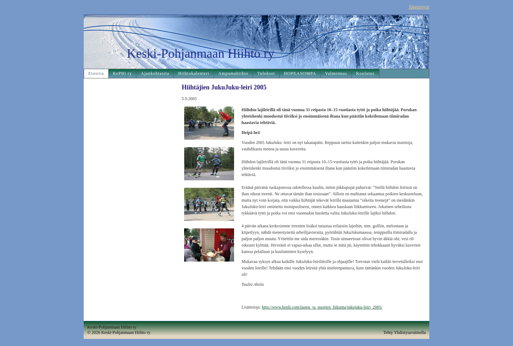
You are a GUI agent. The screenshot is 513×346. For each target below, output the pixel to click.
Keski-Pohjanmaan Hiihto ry (200, 53)
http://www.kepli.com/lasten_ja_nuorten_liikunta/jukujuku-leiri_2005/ (322, 307)
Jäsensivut (419, 7)
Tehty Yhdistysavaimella (404, 332)
